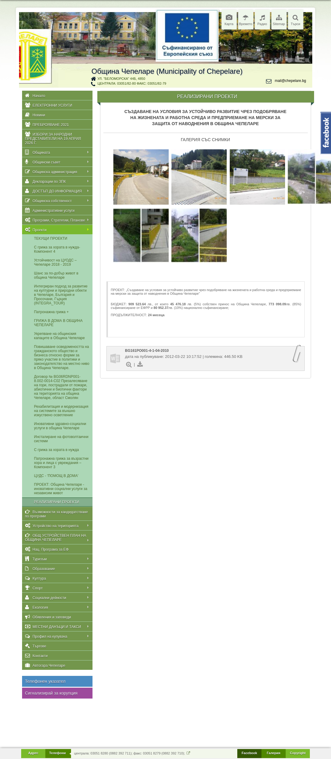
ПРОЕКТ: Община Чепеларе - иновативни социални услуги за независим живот (60, 488)
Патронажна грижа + (51, 312)
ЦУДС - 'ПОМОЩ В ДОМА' (56, 476)
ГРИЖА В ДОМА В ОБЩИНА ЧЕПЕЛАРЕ (58, 323)
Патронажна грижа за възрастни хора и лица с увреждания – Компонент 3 (61, 462)
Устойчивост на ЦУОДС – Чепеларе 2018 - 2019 (55, 262)
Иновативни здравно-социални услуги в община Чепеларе (60, 426)
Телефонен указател (45, 681)
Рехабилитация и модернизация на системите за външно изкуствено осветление (61, 410)
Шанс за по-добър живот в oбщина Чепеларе (56, 275)
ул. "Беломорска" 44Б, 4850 (121, 78)
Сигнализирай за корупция (51, 693)
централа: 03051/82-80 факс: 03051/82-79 (132, 83)
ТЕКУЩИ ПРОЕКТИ (50, 238)
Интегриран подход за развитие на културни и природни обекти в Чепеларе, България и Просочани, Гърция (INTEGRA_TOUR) (61, 294)
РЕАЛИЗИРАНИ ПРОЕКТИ (56, 502)
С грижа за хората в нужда (56, 450)
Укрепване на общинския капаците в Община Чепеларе (59, 336)
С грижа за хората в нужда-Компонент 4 (57, 249)
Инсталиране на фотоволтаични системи (61, 439)
